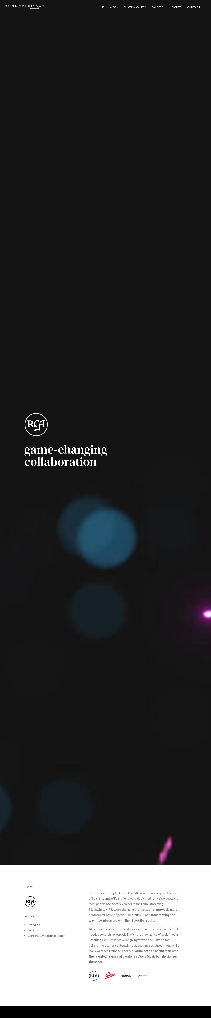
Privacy (54, 1011)
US (102, 7)
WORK (114, 7)
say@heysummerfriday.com (105, 980)
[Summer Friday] (24, 7)
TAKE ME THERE (162, 785)
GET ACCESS (134, 912)
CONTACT (193, 7)
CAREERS (157, 7)
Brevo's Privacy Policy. (160, 930)
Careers (65, 1011)
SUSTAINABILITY (135, 7)
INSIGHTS (175, 7)
